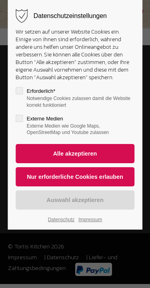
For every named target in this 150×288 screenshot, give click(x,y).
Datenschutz (61, 219)
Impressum (90, 219)
